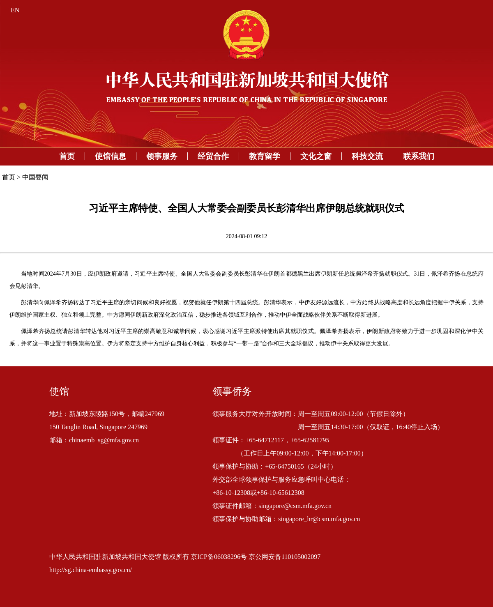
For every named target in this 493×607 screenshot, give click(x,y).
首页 (67, 156)
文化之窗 (316, 156)
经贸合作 (213, 156)
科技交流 (367, 156)
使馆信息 (110, 156)
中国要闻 (35, 177)
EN (15, 10)
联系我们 (418, 156)
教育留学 (264, 156)
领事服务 (161, 156)
